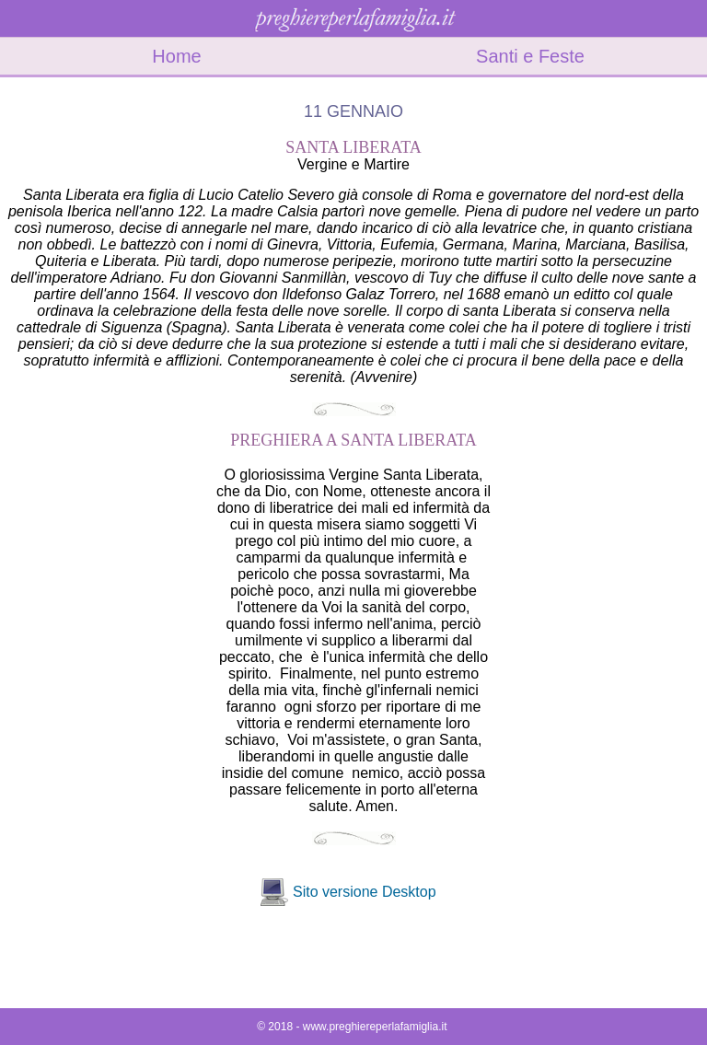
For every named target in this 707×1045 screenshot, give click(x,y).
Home (176, 56)
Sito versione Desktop (364, 892)
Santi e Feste (530, 56)
